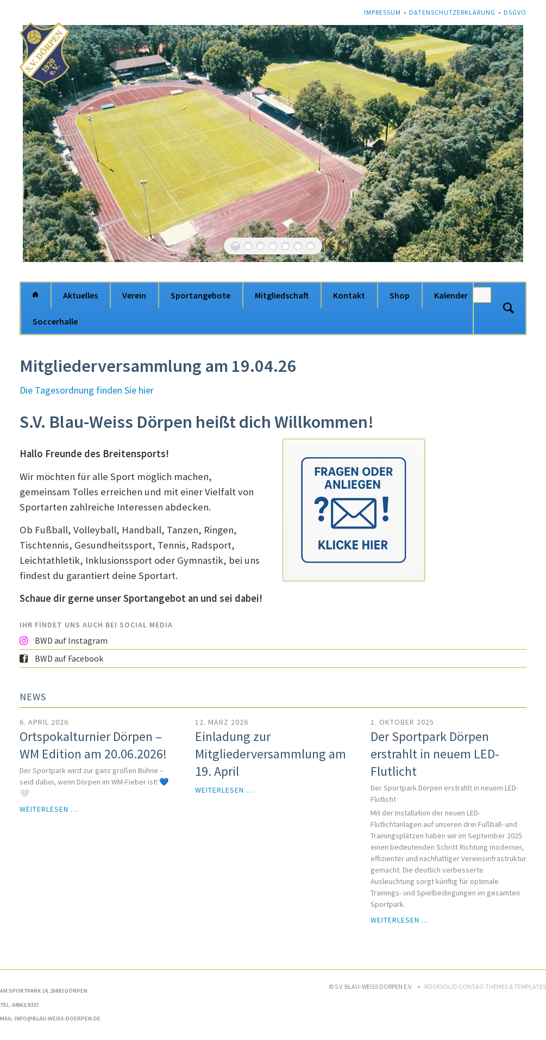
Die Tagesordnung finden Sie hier (87, 390)
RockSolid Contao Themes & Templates (485, 986)
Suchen (508, 308)
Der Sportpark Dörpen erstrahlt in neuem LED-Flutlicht (435, 754)
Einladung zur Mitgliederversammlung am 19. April (270, 754)
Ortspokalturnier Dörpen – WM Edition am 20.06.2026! (93, 745)
